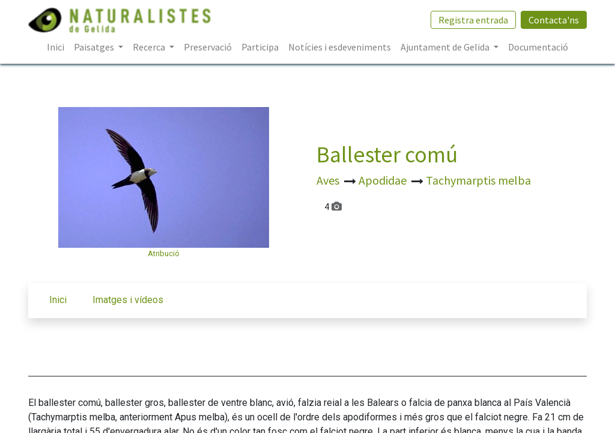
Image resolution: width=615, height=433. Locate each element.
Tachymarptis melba (478, 180)
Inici (58, 300)
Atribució (164, 253)
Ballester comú (387, 154)
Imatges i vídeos (127, 300)
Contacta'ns (554, 20)
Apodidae (384, 180)
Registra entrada (473, 20)
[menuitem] (55, 47)
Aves (329, 180)
